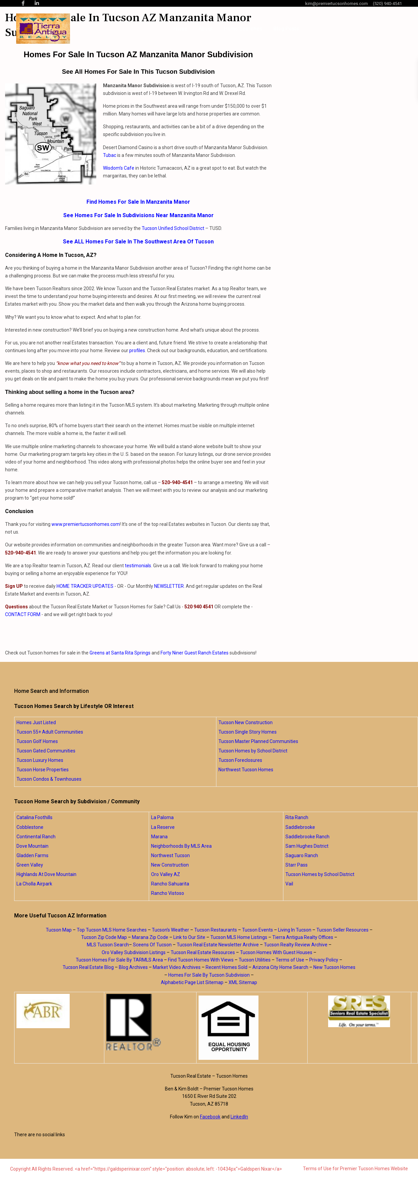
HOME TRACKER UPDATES (85, 586)
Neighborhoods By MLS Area (181, 846)
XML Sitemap (243, 982)
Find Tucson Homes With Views (201, 960)
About (206, 29)
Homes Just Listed (36, 722)
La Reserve (163, 827)
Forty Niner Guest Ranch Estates (195, 652)
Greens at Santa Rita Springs (120, 652)
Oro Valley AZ (165, 874)
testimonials (138, 565)
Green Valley (29, 865)
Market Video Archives (177, 967)
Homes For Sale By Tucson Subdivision (209, 975)
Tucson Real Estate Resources (203, 952)
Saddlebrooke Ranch (307, 836)
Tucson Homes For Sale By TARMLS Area (119, 960)
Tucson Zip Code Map (104, 937)
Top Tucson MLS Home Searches (112, 930)
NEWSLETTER (169, 586)
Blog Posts (286, 29)
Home (180, 29)
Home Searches (243, 29)
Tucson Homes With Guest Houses (276, 952)
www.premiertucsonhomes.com (85, 524)
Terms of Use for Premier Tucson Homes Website (355, 1168)
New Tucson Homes (334, 967)
